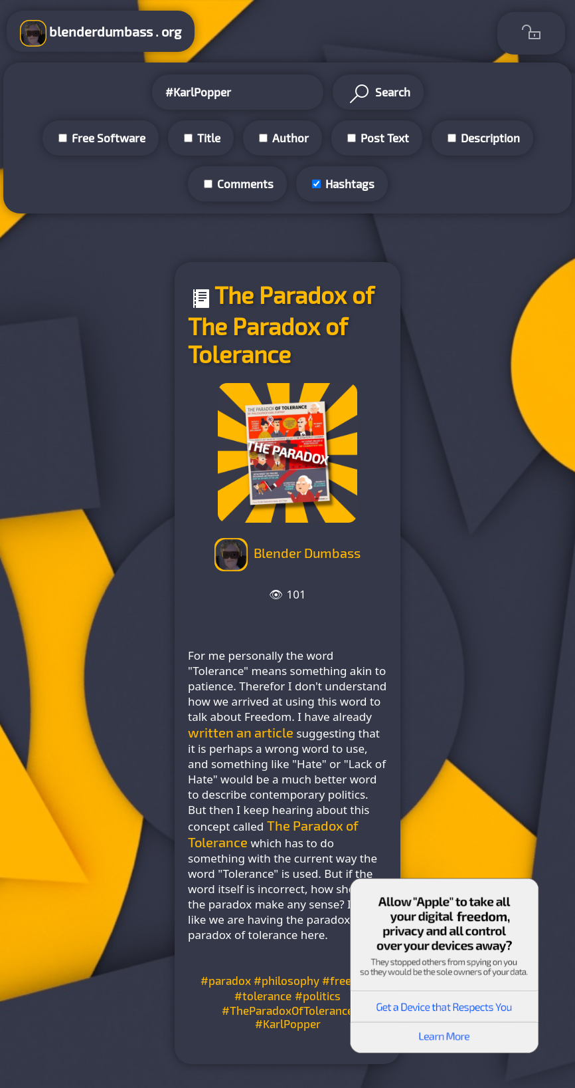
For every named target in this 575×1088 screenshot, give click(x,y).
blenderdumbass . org (100, 33)
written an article (240, 732)
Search (378, 93)
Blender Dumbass (307, 553)
